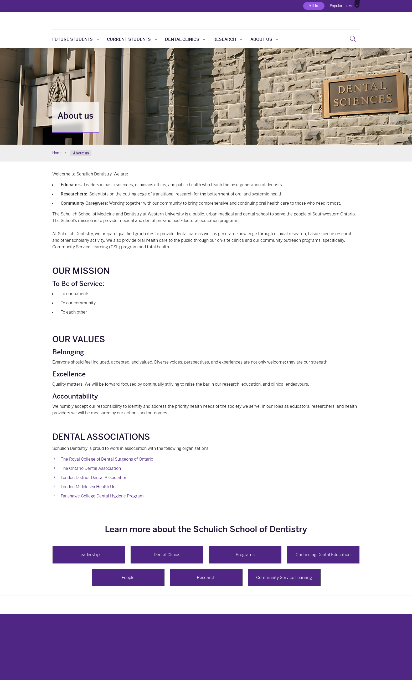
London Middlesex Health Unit (89, 487)
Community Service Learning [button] (284, 577)
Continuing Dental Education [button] (323, 554)
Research (228, 39)
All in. (313, 5)
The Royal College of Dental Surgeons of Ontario (107, 459)
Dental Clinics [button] (167, 554)
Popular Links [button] (341, 5)
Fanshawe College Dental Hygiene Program (102, 496)
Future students (75, 39)
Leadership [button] (89, 554)
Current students (132, 39)
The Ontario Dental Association (91, 468)
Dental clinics (185, 39)
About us (264, 39)
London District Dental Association (94, 477)
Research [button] (206, 577)
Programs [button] (245, 554)
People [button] (128, 577)
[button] (357, 4)
